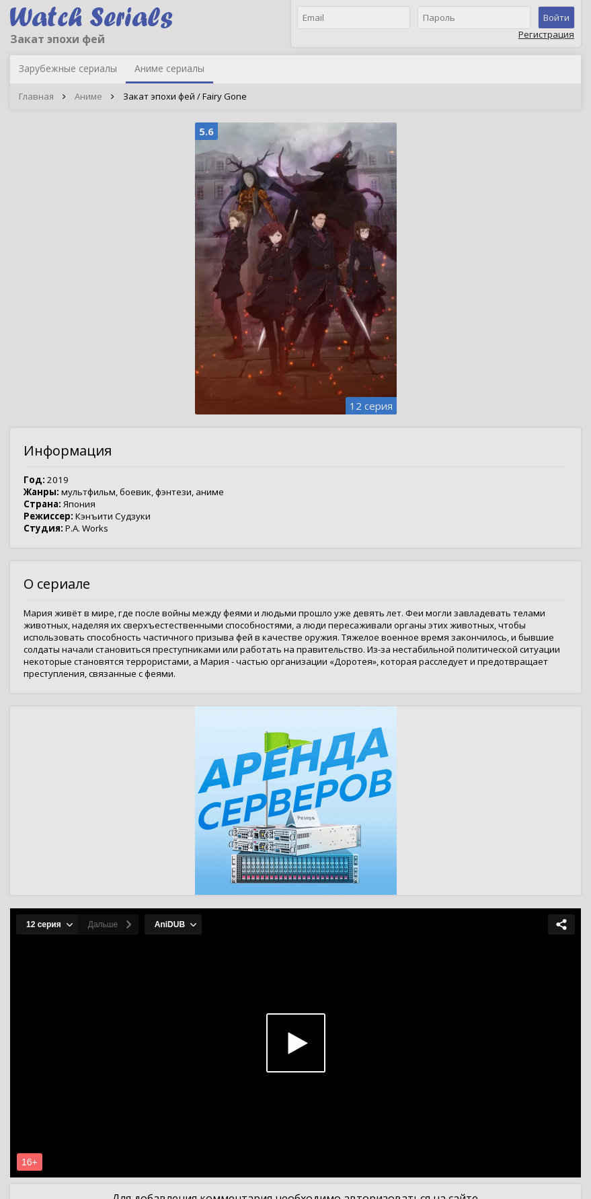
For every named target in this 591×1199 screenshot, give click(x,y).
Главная (36, 96)
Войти (556, 17)
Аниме (88, 96)
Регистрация (546, 34)
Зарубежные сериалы (68, 68)
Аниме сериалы (169, 68)
